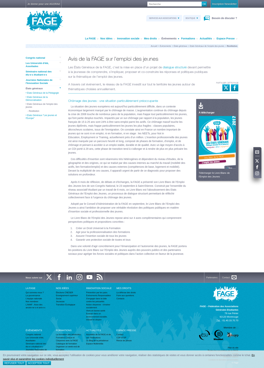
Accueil (154, 46)
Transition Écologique (65, 304)
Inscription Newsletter (224, 3)
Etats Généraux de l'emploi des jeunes (207, 46)
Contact (119, 334)
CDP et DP (121, 337)
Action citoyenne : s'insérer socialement (98, 306)
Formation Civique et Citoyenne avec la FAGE (67, 339)
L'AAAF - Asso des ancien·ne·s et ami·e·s (35, 306)
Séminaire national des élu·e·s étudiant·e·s (43, 73)
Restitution (34, 111)
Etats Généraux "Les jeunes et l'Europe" (41, 116)
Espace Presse (227, 38)
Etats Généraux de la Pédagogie (43, 93)
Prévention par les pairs (96, 292)
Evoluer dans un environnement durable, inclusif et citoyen (96, 316)
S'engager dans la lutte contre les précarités (96, 300)
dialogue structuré (175, 67)
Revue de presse (124, 340)
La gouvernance (33, 295)
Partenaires (211, 277)
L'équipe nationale (34, 298)
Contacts (120, 298)
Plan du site (233, 348)
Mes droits (152, 38)
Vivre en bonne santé (95, 311)
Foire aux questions (125, 295)
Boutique (192, 18)
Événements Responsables (98, 295)
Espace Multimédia (94, 344)
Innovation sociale (129, 38)
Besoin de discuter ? (224, 18)
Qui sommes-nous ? (35, 292)
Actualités (207, 38)
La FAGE (91, 38)
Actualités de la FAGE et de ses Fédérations (98, 336)
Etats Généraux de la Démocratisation (37, 98)
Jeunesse (60, 301)
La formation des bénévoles (68, 334)
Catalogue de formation (66, 344)
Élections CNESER (64, 292)
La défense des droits (126, 292)
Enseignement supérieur (67, 295)
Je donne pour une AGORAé (43, 3)
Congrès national (43, 57)
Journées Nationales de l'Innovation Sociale (43, 81)
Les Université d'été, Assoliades (43, 65)
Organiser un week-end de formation (68, 348)
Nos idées (107, 38)
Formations (189, 38)
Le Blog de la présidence (97, 340)
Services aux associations (164, 18)
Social (58, 298)
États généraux (180, 46)
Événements (170, 38)
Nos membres (32, 301)
